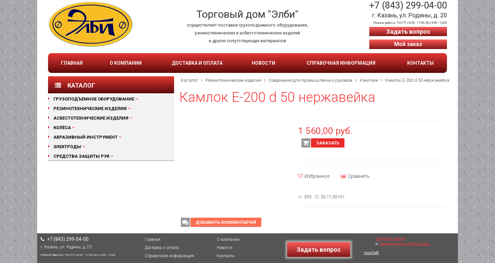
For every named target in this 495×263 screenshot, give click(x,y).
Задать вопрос (408, 31)
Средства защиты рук (81, 156)
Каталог (189, 80)
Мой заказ (408, 44)
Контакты (420, 63)
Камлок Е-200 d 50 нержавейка (417, 80)
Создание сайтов (390, 238)
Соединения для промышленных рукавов (310, 80)
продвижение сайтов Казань (404, 244)
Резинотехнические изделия (90, 108)
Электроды (67, 146)
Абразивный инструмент (85, 137)
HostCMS (371, 253)
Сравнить (355, 176)
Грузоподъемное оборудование (93, 99)
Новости (263, 63)
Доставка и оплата (197, 63)
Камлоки (369, 80)
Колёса (62, 127)
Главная (72, 63)
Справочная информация (341, 63)
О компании (126, 63)
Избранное (313, 176)
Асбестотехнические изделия (90, 118)
